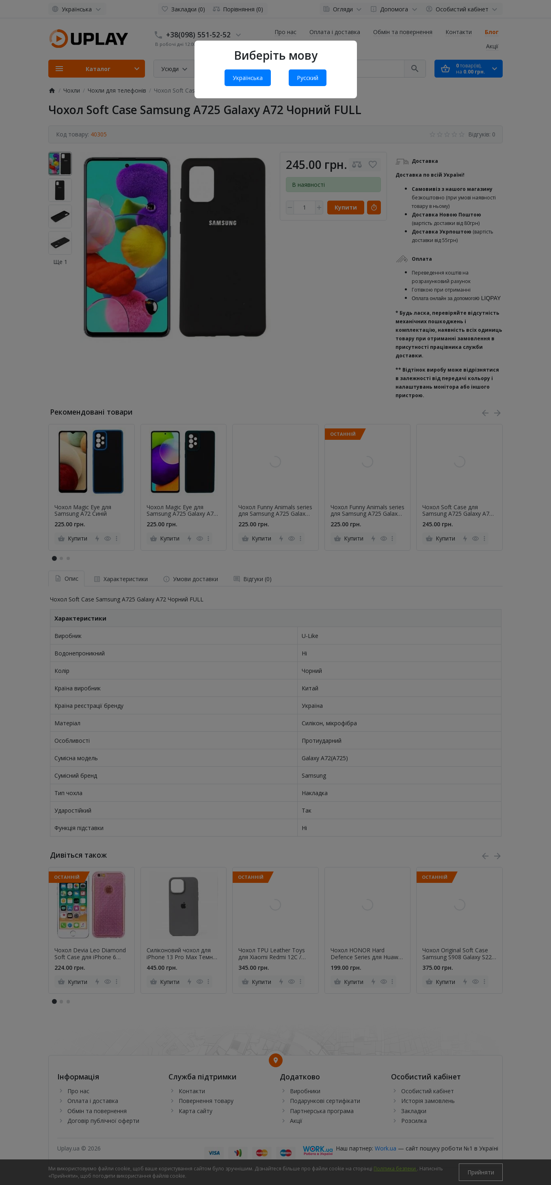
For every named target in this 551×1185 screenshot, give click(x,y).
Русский (307, 78)
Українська (248, 78)
